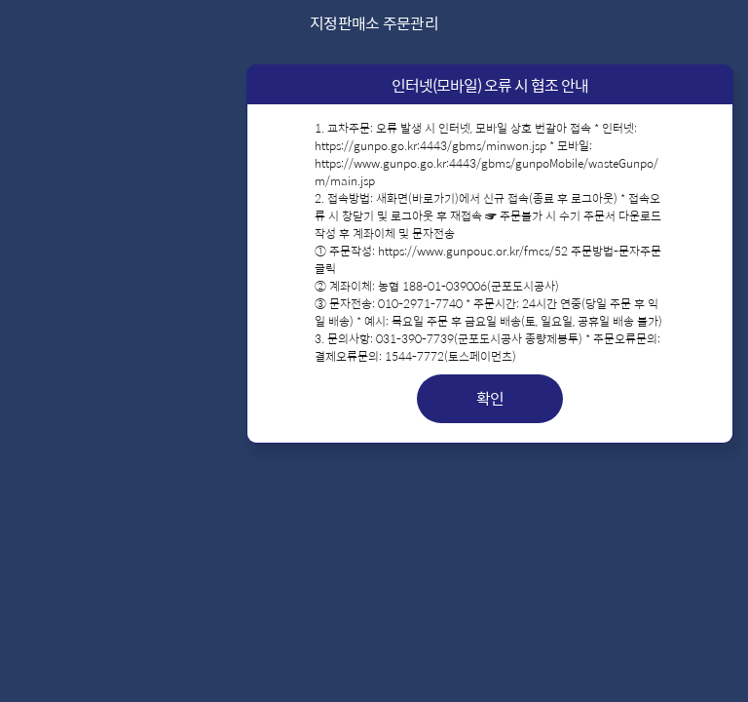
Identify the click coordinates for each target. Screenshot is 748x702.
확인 (490, 398)
